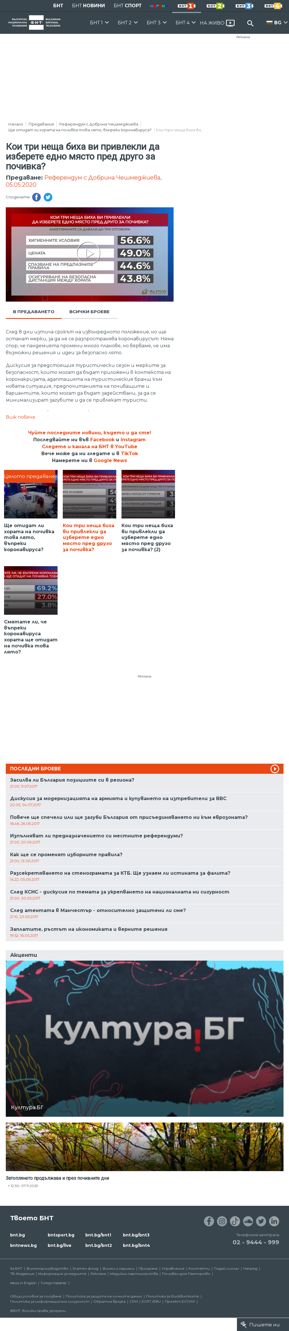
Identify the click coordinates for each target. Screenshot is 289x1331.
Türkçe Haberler (54, 1283)
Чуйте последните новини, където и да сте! (89, 432)
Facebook (102, 439)
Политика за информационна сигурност (49, 1301)
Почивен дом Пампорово (186, 1273)
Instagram (133, 439)
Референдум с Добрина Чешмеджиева (98, 124)
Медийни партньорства (134, 1273)
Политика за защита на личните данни (104, 1296)
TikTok (129, 453)
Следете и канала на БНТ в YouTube (89, 446)
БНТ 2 (125, 22)
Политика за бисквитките (172, 1296)
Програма (148, 1268)
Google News (110, 460)
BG (277, 22)
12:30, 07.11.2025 (24, 1186)
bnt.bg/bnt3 (136, 1235)
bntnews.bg (23, 1245)
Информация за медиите (62, 1273)
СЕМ (134, 1301)
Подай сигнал (226, 1268)
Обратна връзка (109, 1301)
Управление (173, 1268)
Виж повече (20, 417)
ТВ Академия (22, 1273)
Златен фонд (85, 1268)
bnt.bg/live (59, 1245)
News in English (23, 1283)
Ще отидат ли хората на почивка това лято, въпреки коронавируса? (80, 130)
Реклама (243, 37)
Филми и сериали (118, 1268)
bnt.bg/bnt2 (98, 1245)
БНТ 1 (96, 22)
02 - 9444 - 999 (256, 1242)
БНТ (58, 5)
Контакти (199, 1268)
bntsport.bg (61, 1235)
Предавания (41, 124)
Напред (250, 1268)
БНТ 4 (182, 22)
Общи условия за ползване (36, 1296)
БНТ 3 (154, 22)
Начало (15, 124)
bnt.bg (17, 1235)
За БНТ (16, 1268)
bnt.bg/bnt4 (136, 1245)
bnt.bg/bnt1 (98, 1235)
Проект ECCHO (180, 1301)
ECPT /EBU (151, 1301)
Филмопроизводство (47, 1268)
